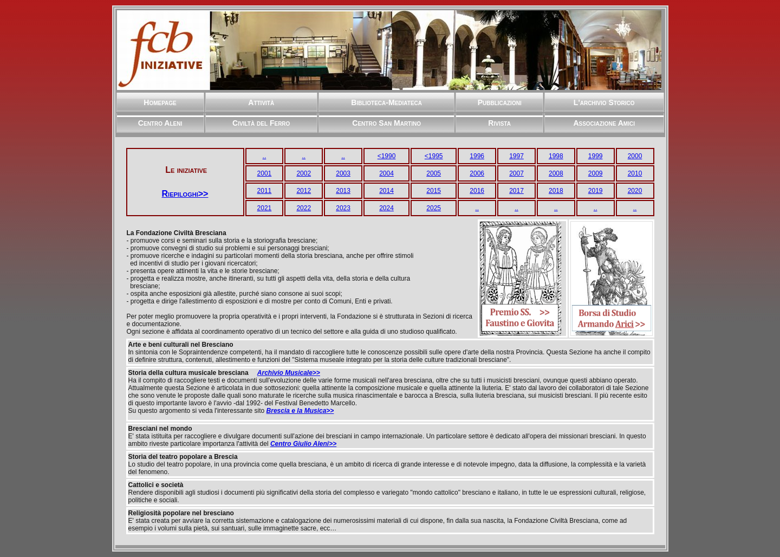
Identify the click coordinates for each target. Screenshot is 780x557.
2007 (516, 173)
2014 (386, 191)
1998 (556, 156)
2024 (386, 208)
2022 (303, 208)
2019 (595, 191)
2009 (595, 173)
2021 (264, 208)
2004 (386, 173)
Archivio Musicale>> (288, 373)
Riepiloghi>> (185, 193)
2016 (477, 191)
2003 (343, 173)
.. (264, 156)
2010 (635, 173)
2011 (264, 191)
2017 (516, 191)
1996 (477, 156)
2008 (556, 173)
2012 (303, 191)
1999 (595, 156)
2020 (635, 191)
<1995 (434, 156)
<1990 (387, 156)
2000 (635, 156)
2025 (433, 208)
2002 (303, 173)
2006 (477, 173)
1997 (516, 156)
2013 (343, 191)
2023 (343, 208)
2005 (433, 173)
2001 (264, 173)
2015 (433, 191)
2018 (556, 191)
